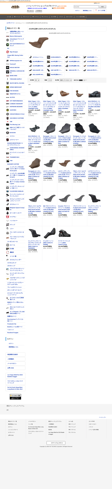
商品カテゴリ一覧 (12, 421)
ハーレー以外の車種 (94, 429)
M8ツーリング (72, 424)
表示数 (32, 80)
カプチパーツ (11, 432)
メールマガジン (11, 363)
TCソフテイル (72, 432)
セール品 (71, 421)
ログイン (77, 10)
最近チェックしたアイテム (54, 421)
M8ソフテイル (72, 429)
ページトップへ (102, 417)
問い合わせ (30, 11)
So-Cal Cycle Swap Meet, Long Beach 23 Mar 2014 (15, 388)
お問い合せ (10, 368)
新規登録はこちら (87, 10)
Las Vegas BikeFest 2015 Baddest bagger (15, 375)
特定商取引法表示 (12, 354)
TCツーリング (72, 426)
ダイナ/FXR (91, 421)
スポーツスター (92, 424)
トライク (91, 426)
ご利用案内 (38, 11)
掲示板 (50, 429)
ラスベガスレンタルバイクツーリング (15, 382)
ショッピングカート (13, 429)
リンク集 (30, 424)
